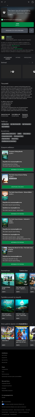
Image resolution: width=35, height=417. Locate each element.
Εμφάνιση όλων (23, 270)
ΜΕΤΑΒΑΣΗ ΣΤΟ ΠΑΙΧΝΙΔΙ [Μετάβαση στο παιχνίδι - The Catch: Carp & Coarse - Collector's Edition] (17, 242)
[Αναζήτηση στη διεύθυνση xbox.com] (5, 2)
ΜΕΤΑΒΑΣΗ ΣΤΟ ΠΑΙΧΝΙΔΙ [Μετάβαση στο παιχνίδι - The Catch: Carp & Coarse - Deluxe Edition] (17, 213)
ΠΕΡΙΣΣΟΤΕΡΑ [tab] (27, 57)
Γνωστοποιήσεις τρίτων (13, 412)
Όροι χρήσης (27, 409)
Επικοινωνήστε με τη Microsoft (7, 409)
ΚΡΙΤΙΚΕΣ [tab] (18, 57)
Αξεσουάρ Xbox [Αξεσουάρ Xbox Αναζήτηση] (4, 362)
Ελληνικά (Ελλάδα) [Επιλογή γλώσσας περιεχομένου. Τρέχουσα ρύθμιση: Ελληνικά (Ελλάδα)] (7, 401)
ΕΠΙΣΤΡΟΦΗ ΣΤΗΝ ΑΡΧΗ (17, 187)
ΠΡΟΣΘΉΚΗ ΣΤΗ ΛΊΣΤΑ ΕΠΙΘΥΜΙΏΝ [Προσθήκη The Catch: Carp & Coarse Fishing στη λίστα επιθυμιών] (14, 30)
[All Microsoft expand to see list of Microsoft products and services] (2, 2)
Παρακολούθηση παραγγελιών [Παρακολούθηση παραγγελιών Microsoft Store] (7, 390)
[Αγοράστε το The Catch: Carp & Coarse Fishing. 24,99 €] (17, 24)
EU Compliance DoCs (5, 414)
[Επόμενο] (32, 63)
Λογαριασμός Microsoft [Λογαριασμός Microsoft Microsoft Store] (6, 383)
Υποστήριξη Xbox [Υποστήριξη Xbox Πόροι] (5, 369)
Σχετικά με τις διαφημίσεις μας (23, 412)
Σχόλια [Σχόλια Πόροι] (3, 371)
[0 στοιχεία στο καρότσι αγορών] (29, 2)
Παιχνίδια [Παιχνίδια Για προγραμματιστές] (3, 397)
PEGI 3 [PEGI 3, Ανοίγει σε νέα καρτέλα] (9, 37)
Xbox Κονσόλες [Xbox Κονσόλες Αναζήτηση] (4, 355)
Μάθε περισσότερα (16, 45)
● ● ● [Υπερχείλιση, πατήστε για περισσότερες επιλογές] (31, 30)
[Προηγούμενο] (29, 63)
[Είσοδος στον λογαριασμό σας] (32, 2)
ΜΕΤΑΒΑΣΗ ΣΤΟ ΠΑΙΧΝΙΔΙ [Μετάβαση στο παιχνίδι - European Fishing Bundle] (17, 169)
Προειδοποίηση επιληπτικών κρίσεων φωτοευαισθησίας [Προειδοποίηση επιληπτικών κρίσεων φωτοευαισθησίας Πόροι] (11, 376)
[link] (7, 283)
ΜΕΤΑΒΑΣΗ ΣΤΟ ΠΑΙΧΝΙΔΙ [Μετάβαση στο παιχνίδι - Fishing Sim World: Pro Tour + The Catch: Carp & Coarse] (17, 264)
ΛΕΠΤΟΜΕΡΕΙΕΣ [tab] (8, 57)
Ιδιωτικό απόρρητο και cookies (19, 409)
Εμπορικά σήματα (5, 412)
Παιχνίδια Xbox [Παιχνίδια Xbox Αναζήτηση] (4, 357)
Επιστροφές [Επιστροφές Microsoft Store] (4, 388)
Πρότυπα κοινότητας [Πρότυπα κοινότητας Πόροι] (5, 374)
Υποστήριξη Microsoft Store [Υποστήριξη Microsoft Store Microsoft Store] (7, 385)
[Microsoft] (17, 1)
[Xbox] (4, 5)
